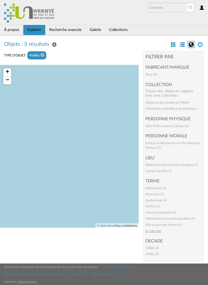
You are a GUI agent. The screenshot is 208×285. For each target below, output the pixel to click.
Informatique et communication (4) (170, 218)
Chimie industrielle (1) (160, 212)
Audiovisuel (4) (156, 200)
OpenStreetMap (110, 225)
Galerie (95, 30)
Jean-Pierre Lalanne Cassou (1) (166, 126)
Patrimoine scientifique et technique (171, 108)
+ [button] (7, 72)
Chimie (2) (152, 206)
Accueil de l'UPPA (117, 267)
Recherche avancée (65, 30)
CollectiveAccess (27, 281)
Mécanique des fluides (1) (163, 224)
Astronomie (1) (155, 188)
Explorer (34, 30)
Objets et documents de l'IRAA (167, 102)
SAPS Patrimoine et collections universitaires (35, 274)
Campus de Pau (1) (158, 171)
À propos (11, 30)
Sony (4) (151, 74)
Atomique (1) (154, 194)
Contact (79, 274)
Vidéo (36, 55)
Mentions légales (103, 274)
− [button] (7, 80)
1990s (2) (152, 254)
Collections (118, 30)
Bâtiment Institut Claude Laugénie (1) (171, 164)
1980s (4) (152, 248)
